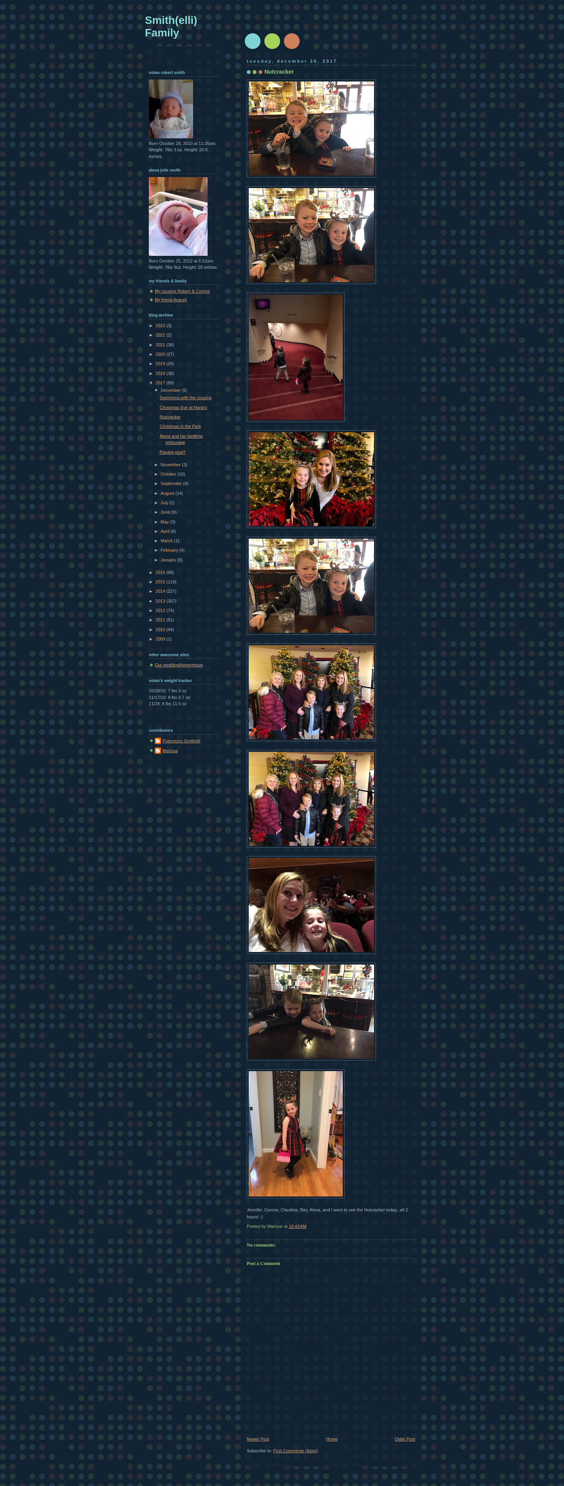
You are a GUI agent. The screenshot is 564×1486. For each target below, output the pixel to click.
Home (332, 1439)
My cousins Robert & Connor (182, 291)
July (165, 502)
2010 (160, 629)
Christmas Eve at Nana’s (183, 407)
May (165, 521)
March (167, 540)
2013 (160, 601)
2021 (160, 344)
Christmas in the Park (180, 426)
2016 (160, 572)
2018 (160, 373)
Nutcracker (170, 416)
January (169, 559)
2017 (160, 382)
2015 (160, 581)
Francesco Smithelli (181, 740)
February (170, 550)
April (165, 531)
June (166, 512)
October (169, 474)
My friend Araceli (171, 299)
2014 (160, 591)
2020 (160, 354)
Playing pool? (173, 452)
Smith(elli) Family (171, 26)
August (168, 493)
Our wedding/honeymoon (179, 664)
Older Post (405, 1439)
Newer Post (258, 1439)
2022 (160, 335)
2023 (160, 325)
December (171, 390)
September (172, 483)
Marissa (170, 750)
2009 (160, 639)
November (171, 464)
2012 (160, 610)
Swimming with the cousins (186, 397)
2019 (160, 363)
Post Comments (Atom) (295, 1450)
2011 (160, 619)
